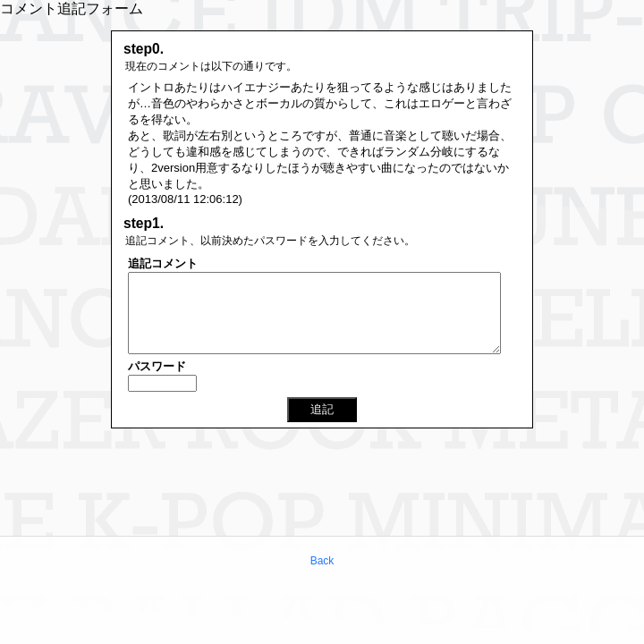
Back (322, 561)
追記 (322, 409)
